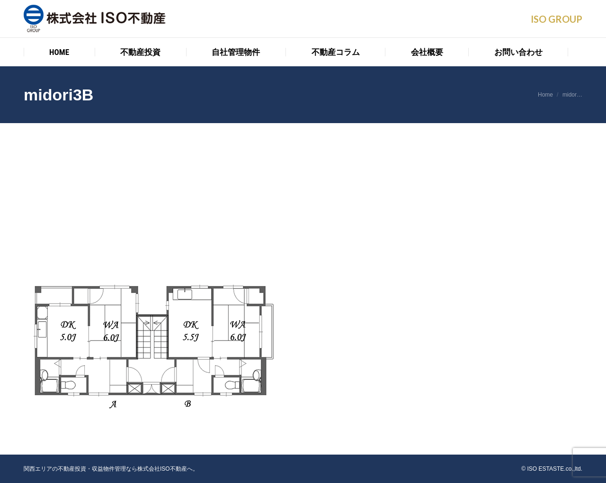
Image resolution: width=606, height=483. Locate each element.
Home (545, 94)
